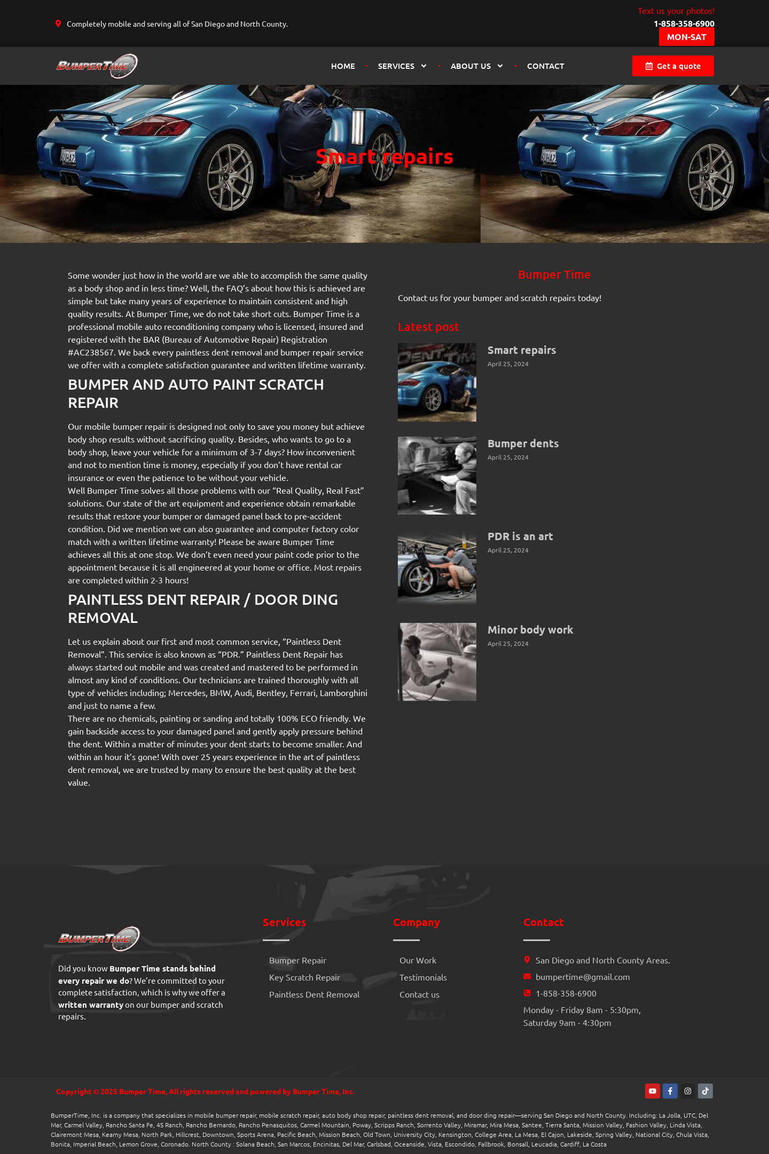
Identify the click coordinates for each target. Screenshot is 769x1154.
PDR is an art (520, 536)
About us (477, 66)
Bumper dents (523, 443)
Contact (545, 65)
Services (403, 66)
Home (343, 65)
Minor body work (531, 629)
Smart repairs (522, 350)
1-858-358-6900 (684, 23)
